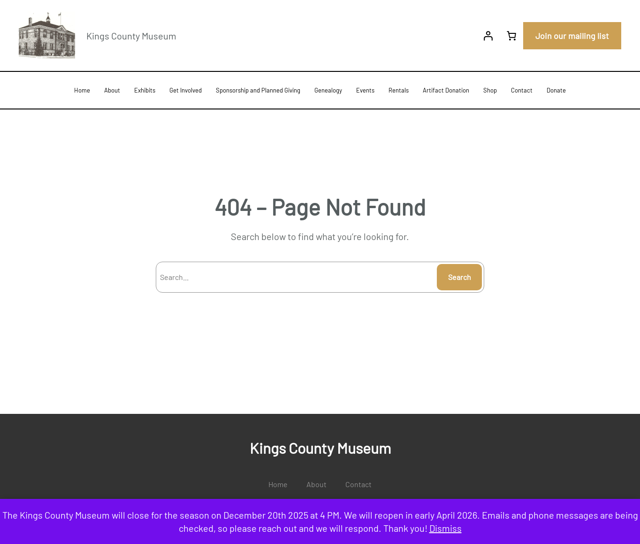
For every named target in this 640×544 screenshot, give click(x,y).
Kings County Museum (131, 35)
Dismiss (445, 528)
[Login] (488, 35)
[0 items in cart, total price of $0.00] (511, 35)
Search (459, 276)
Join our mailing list (572, 36)
